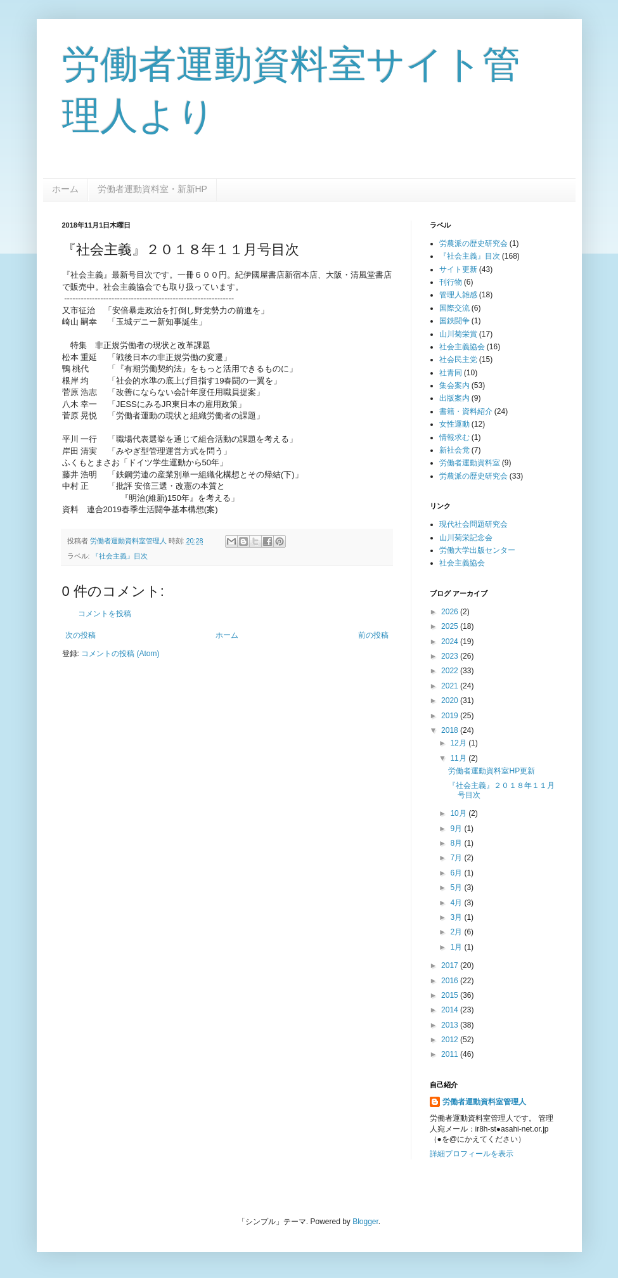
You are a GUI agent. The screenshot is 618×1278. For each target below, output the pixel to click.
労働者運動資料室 (469, 462)
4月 (457, 902)
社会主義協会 (462, 346)
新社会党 (454, 450)
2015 (450, 995)
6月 (457, 872)
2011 (450, 1054)
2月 (457, 931)
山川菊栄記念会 (465, 537)
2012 (450, 1039)
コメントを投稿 (104, 613)
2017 (450, 965)
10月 (459, 813)
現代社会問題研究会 (473, 524)
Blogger (365, 1221)
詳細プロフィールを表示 (471, 1153)
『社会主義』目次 (120, 556)
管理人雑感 (458, 294)
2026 (450, 611)
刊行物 (450, 282)
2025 (450, 626)
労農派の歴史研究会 (473, 476)
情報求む (454, 437)
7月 (457, 857)
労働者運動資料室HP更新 (491, 770)
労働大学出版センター (477, 550)
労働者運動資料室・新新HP (152, 189)
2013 (450, 1025)
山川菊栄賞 (458, 334)
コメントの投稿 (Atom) (120, 653)
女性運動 (454, 424)
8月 (457, 843)
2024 (450, 641)
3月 (457, 917)
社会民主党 (458, 359)
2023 (450, 656)
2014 (450, 1009)
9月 (457, 828)
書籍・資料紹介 (465, 411)
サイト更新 (458, 269)
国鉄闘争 (454, 320)
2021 (450, 685)
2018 (450, 730)
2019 (450, 715)
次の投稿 (80, 635)
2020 (450, 700)
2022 (450, 670)
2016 (450, 980)
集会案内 (454, 385)
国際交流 (454, 308)
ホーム (65, 189)
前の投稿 (373, 635)
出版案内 (454, 398)
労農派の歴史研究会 (473, 243)
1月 (457, 947)
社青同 (450, 372)
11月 (459, 758)
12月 (459, 743)
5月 (457, 887)
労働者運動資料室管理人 (484, 1101)
